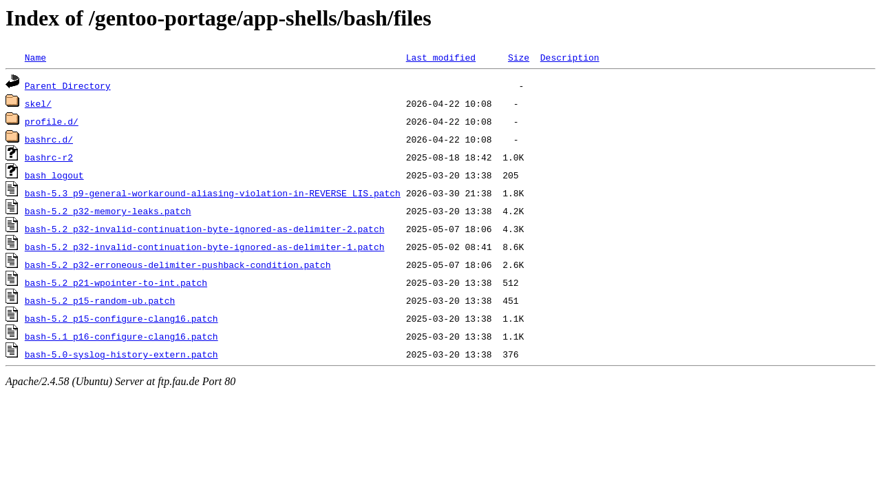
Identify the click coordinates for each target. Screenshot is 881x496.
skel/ (38, 103)
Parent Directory (68, 85)
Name (35, 57)
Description (569, 57)
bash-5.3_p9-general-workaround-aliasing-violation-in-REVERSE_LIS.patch (213, 193)
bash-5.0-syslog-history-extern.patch (121, 354)
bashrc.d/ (49, 139)
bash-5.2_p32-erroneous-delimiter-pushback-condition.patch (178, 264)
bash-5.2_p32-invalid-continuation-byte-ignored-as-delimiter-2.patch (205, 229)
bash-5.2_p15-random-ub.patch (100, 300)
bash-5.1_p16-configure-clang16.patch (121, 336)
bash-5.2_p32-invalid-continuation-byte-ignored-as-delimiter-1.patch (205, 246)
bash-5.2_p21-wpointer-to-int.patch (116, 282)
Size (518, 57)
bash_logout (54, 175)
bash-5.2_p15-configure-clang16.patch (121, 318)
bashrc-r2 (49, 157)
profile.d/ (51, 121)
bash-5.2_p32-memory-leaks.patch (108, 211)
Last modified (441, 57)
